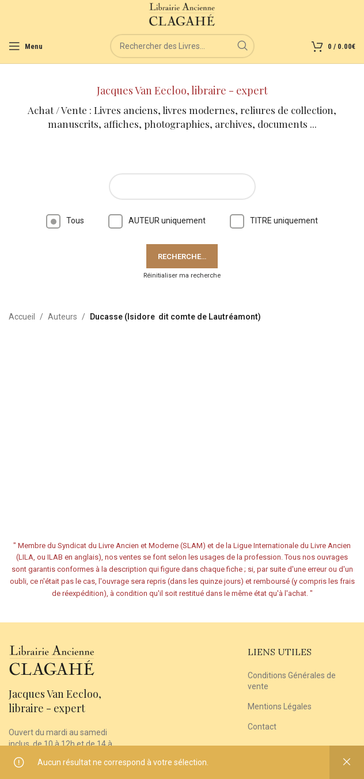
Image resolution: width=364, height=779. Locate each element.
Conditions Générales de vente (292, 681)
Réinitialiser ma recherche (182, 275)
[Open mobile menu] (25, 46)
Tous (65, 220)
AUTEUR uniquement (157, 220)
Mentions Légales (280, 706)
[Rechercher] (182, 46)
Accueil (22, 316)
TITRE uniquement (274, 220)
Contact (262, 726)
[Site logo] (182, 13)
